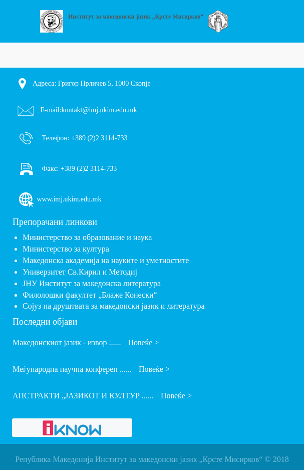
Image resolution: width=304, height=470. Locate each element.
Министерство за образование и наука (87, 237)
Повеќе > (143, 342)
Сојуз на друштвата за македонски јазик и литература (114, 306)
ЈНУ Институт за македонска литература (92, 283)
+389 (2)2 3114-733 (99, 137)
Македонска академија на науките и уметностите (106, 260)
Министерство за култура (66, 249)
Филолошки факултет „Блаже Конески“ (90, 295)
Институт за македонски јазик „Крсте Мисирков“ (136, 16)
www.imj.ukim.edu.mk (59, 199)
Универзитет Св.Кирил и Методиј (80, 272)
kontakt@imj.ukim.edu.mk (99, 110)
